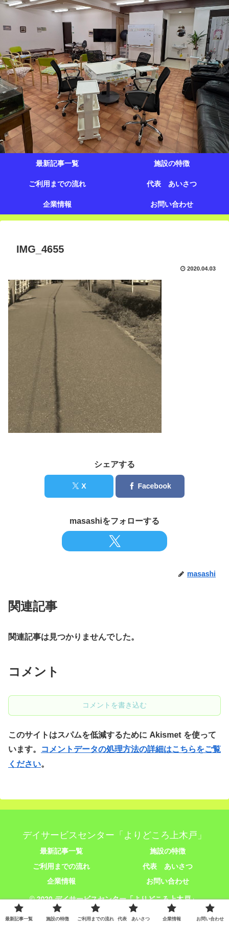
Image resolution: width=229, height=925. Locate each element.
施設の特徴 (168, 851)
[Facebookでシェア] (150, 486)
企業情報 (61, 881)
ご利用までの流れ (61, 866)
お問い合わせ (167, 881)
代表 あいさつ (168, 866)
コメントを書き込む (114, 705)
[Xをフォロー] (114, 541)
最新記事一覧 (61, 851)
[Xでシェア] (78, 486)
